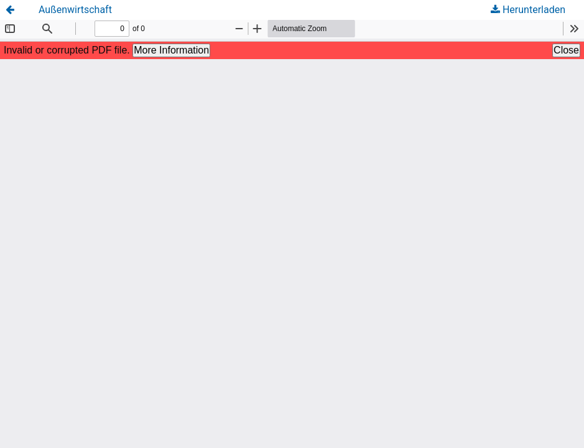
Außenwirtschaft (75, 10)
